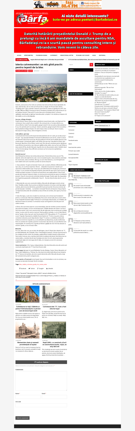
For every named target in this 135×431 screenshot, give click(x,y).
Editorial (102, 55)
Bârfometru (28, 55)
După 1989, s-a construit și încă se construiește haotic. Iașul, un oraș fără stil (54, 344)
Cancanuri (71, 130)
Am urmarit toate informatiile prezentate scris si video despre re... (80, 187)
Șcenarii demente (73, 154)
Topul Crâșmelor (73, 165)
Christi (75, 219)
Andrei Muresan (77, 183)
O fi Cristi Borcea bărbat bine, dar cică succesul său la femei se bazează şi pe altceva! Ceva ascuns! (101, 59)
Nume (17, 393)
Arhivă (96, 125)
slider (30, 71)
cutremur (29, 264)
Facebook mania (41, 55)
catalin (75, 174)
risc (38, 264)
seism (41, 264)
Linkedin (49, 268)
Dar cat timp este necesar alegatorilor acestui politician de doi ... (80, 213)
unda (45, 264)
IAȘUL (94, 55)
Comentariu (19, 369)
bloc (20, 264)
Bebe (75, 209)
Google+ (40, 268)
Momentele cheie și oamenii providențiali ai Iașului (28, 343)
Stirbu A (76, 201)
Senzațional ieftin (66, 55)
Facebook (23, 268)
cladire (24, 264)
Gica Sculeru (77, 193)
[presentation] (29, 412)
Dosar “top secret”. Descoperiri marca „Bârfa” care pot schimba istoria (36, 273)
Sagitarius (76, 228)
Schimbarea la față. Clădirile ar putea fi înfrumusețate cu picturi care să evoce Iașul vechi (28, 309)
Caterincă (53, 55)
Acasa (19, 55)
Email (44, 393)
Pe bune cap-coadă (82, 55)
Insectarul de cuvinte (74, 147)
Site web (18, 402)
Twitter (32, 268)
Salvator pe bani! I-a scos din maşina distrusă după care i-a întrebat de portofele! (39, 59)
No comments (44, 71)
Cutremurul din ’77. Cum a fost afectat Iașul (54, 308)
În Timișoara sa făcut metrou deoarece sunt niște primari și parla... (79, 223)
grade (34, 264)
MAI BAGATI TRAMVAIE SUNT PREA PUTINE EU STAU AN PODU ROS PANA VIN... (80, 178)
